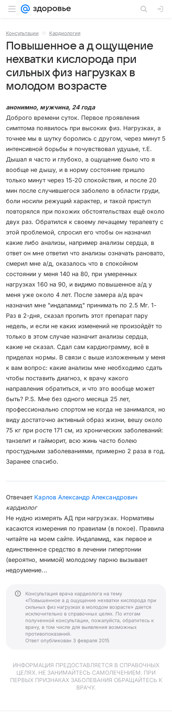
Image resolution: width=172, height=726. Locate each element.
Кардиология (64, 33)
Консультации (22, 33)
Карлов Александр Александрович (85, 497)
